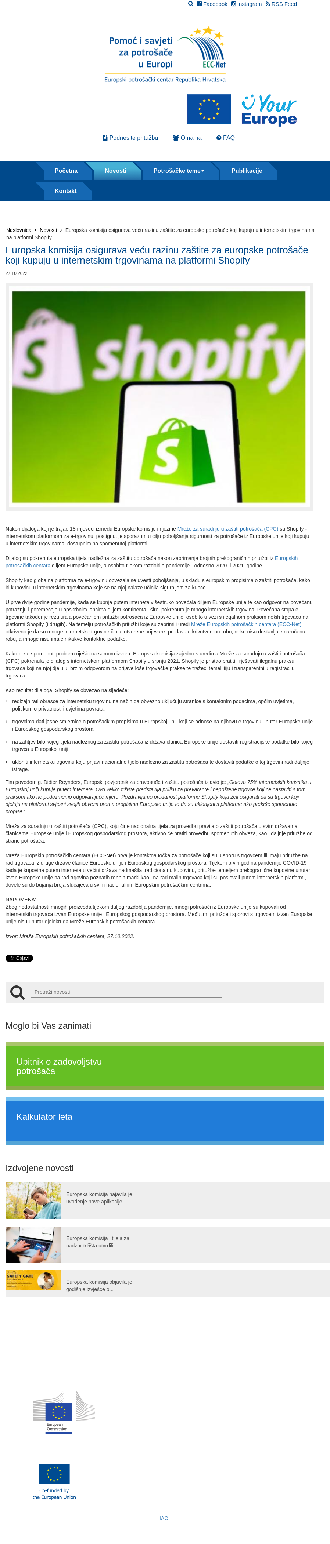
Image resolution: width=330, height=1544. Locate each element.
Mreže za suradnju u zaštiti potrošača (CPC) (228, 529)
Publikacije (247, 171)
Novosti (115, 171)
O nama (187, 138)
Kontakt (66, 191)
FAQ (225, 138)
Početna (66, 171)
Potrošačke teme (179, 171)
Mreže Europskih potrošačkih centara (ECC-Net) (246, 624)
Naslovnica (21, 230)
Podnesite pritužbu (130, 138)
